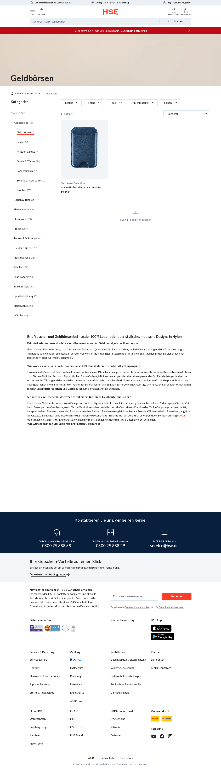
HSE (72, 718)
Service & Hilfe (38, 659)
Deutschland (118, 718)
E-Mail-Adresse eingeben (128, 596)
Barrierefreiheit (120, 692)
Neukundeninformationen (45, 676)
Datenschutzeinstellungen (126, 676)
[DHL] (155, 718)
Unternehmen (38, 718)
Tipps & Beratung (40, 684)
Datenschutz (106, 758)
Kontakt (34, 667)
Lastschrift (76, 667)
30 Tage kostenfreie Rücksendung (110, 2)
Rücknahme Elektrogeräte (126, 684)
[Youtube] (153, 736)
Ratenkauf (76, 684)
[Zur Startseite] (110, 12)
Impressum (126, 758)
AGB (91, 758)
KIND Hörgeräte (161, 667)
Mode (20, 93)
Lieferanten (157, 659)
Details (182, 415)
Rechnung (76, 676)
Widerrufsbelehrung (122, 667)
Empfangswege (39, 727)
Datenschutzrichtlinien (137, 607)
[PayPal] (75, 659)
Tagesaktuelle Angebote (177, 2)
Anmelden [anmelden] (176, 596)
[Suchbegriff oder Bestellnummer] (94, 21)
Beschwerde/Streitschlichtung (128, 659)
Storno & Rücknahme (42, 692)
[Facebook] (162, 736)
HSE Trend (76, 735)
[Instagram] (170, 736)
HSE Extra (76, 727)
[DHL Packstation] (167, 718)
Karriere (34, 735)
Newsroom (36, 743)
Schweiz (115, 727)
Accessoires (33, 93)
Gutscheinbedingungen (171, 607)
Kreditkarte (77, 692)
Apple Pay (76, 700)
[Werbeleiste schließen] (189, 31)
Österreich (117, 735)
